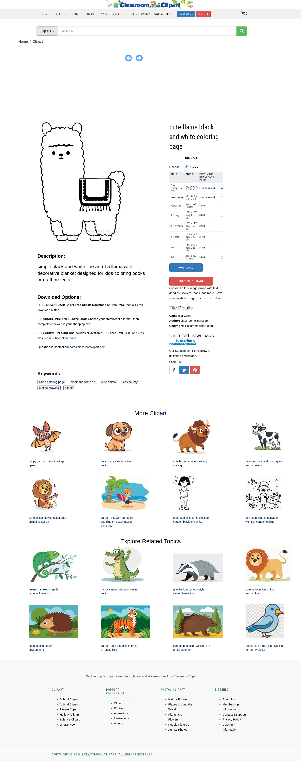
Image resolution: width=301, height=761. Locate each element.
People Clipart (69, 709)
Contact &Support (234, 714)
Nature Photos (177, 699)
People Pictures (178, 724)
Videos (118, 723)
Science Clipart (70, 719)
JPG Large (176, 215)
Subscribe (186, 14)
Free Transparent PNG (176, 188)
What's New (68, 724)
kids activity (130, 382)
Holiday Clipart (69, 714)
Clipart (61, 13)
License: (174, 167)
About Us (229, 699)
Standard (194, 167)
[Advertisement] (150, 92)
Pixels (190, 174)
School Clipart (69, 699)
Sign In (203, 14)
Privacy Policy (232, 719)
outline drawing (49, 387)
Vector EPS (176, 205)
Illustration (141, 13)
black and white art (83, 382)
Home (45, 13)
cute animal (109, 382)
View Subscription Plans (60, 338)
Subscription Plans (187, 350)
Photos (118, 708)
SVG (172, 257)
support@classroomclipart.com (85, 347)
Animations (121, 713)
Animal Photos (178, 729)
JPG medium (177, 226)
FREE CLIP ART (177, 197)
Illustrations (121, 718)
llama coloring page (52, 382)
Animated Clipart (113, 13)
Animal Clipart (69, 704)
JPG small (175, 237)
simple (69, 387)
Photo (89, 13)
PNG (76, 13)
